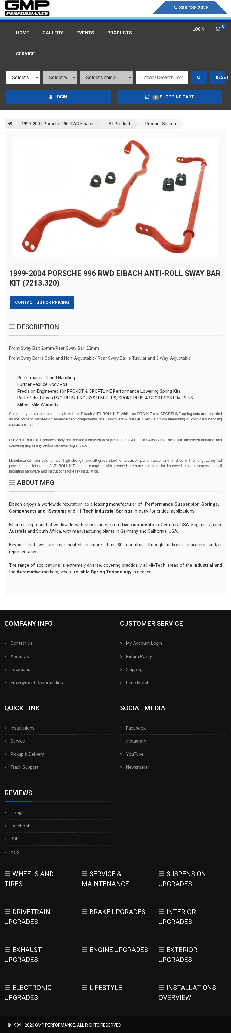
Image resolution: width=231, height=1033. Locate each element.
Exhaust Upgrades (23, 954)
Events (85, 33)
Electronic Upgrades (28, 992)
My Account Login (141, 643)
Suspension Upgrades (182, 879)
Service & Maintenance (105, 879)
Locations (17, 669)
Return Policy (136, 656)
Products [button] (119, 33)
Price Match (134, 682)
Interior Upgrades (177, 917)
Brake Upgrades (113, 912)
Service (15, 741)
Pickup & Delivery (24, 754)
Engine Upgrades (115, 950)
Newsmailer (134, 767)
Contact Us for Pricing (42, 302)
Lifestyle (102, 987)
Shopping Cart (169, 97)
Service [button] (25, 54)
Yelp (12, 852)
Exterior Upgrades (178, 954)
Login (58, 97)
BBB (12, 839)
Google (15, 812)
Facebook (133, 728)
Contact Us (19, 643)
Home (22, 33)
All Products (121, 123)
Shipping (131, 669)
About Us (17, 656)
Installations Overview (187, 992)
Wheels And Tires (29, 879)
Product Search (160, 123)
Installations (20, 728)
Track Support (21, 767)
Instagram (133, 741)
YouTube (131, 754)
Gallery (52, 33)
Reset (220, 77)
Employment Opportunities (34, 682)
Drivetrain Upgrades (27, 917)
